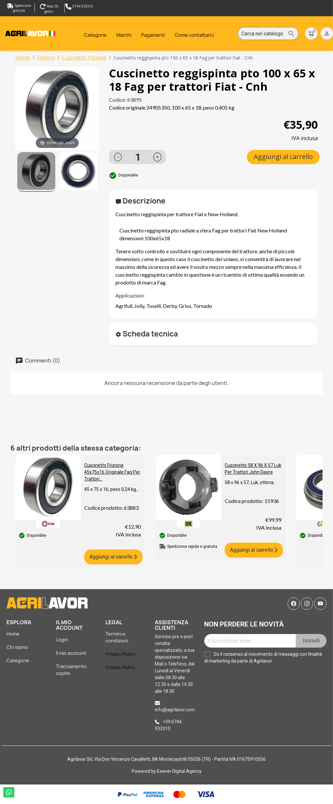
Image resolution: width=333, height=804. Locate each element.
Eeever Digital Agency (179, 771)
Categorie (18, 660)
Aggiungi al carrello (283, 156)
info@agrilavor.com (175, 709)
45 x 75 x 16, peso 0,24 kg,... (112, 489)
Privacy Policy (120, 654)
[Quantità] (138, 157)
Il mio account (71, 653)
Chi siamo (17, 647)
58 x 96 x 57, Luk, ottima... (250, 482)
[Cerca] (268, 33)
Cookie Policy (120, 667)
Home (13, 634)
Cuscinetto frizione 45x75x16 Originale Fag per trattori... (112, 472)
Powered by (144, 771)
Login (62, 640)
